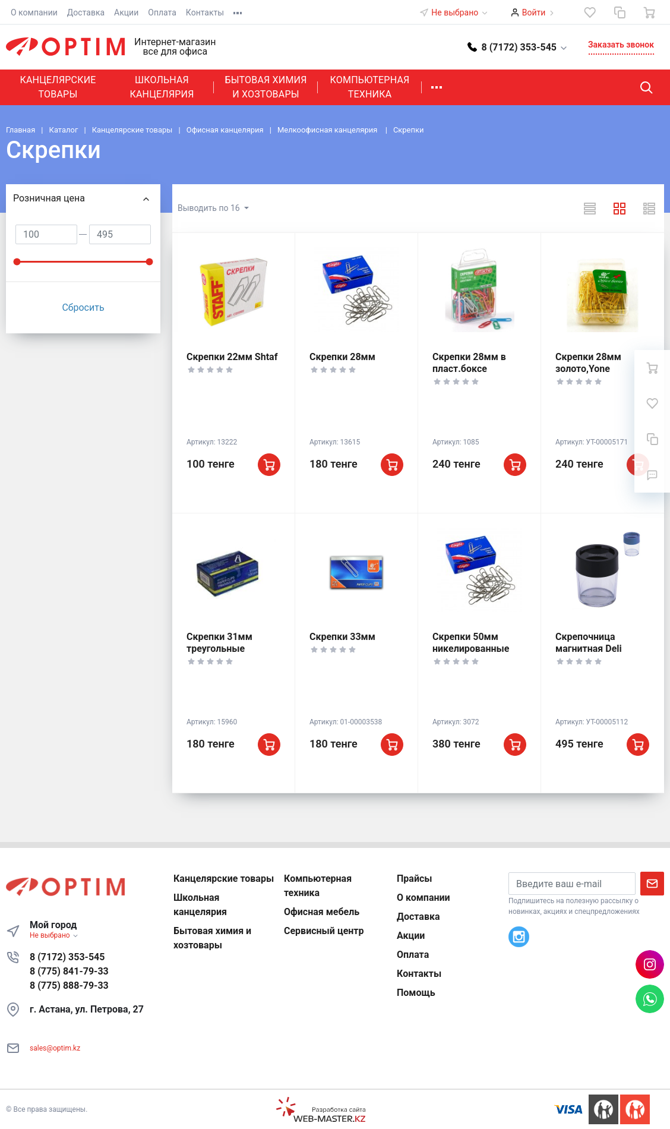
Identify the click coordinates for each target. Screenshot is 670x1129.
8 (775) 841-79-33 (69, 971)
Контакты (205, 12)
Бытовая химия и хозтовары (265, 87)
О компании (34, 12)
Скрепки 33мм (342, 636)
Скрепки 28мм (342, 356)
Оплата (162, 12)
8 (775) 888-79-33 (69, 985)
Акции (126, 12)
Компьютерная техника (370, 87)
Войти (534, 12)
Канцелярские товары (58, 87)
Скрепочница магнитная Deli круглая (588, 648)
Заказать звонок (621, 44)
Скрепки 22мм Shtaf (232, 356)
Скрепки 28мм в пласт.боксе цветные (469, 368)
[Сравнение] (619, 12)
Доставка (86, 12)
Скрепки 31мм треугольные (219, 642)
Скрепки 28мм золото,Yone (588, 362)
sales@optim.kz (55, 1048)
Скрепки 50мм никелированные (470, 642)
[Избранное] (590, 12)
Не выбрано (459, 12)
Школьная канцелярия (161, 87)
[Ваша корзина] (649, 12)
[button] (517, 46)
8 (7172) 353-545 (67, 957)
